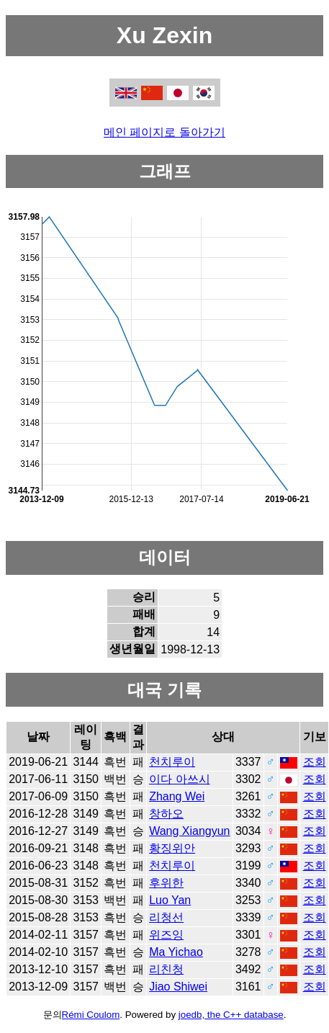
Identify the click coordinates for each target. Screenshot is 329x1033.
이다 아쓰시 (179, 779)
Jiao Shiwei (178, 986)
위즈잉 (166, 935)
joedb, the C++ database (231, 1014)
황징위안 (172, 848)
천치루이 (172, 762)
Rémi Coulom (91, 1014)
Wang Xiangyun (189, 831)
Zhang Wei (176, 796)
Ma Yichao (176, 952)
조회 (314, 762)
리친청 (166, 969)
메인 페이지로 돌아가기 (164, 132)
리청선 (166, 917)
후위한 (166, 883)
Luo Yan (170, 900)
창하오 (166, 814)
